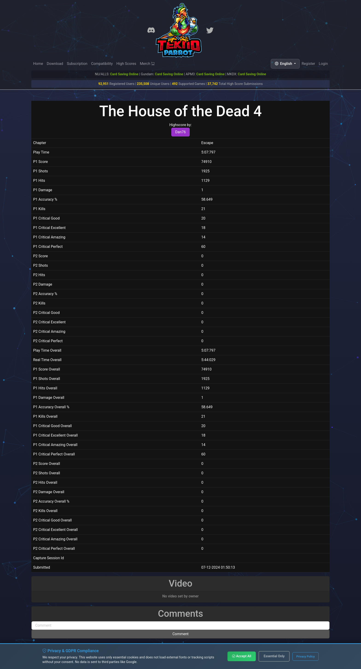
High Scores (126, 63)
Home (38, 63)
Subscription (77, 63)
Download (55, 63)
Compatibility (102, 63)
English (284, 63)
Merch (147, 64)
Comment (180, 634)
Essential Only (274, 656)
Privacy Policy (305, 656)
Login (323, 65)
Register (308, 64)
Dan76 (180, 132)
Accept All (241, 656)
